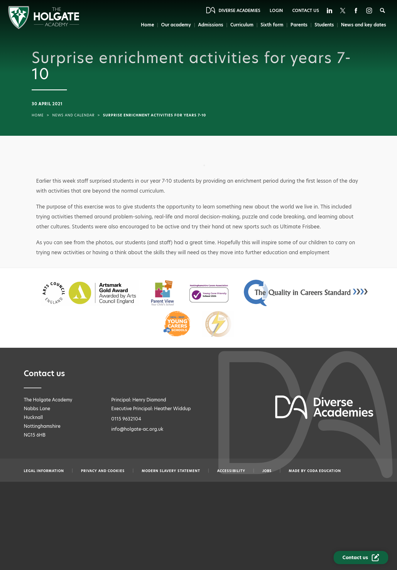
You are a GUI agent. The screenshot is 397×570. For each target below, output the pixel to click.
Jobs (267, 471)
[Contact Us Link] (361, 557)
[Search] (382, 10)
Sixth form (272, 25)
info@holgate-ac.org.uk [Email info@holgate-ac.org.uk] (137, 429)
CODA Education (324, 471)
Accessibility (231, 471)
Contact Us (305, 10)
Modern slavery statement (171, 471)
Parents (299, 25)
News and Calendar (73, 115)
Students (324, 25)
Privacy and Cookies (103, 471)
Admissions (210, 25)
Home (147, 25)
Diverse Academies (239, 10)
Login (276, 10)
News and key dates (363, 25)
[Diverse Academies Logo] (43, 27)
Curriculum (242, 25)
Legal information (44, 471)
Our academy (176, 25)
